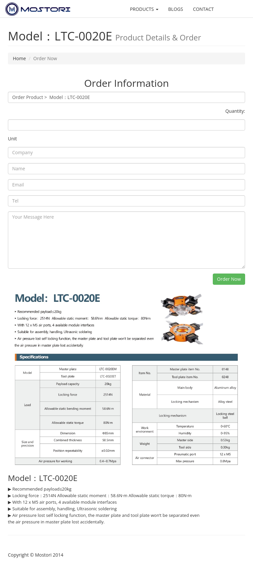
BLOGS (175, 9)
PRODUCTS (144, 9)
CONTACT (203, 9)
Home (19, 58)
